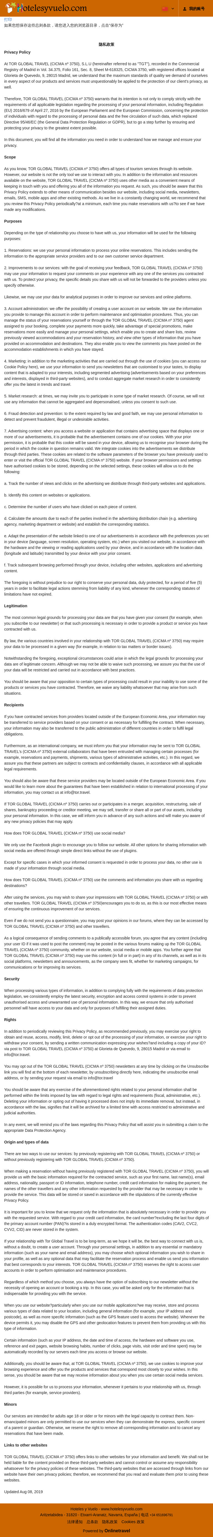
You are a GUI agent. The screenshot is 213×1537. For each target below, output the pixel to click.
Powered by (106, 1531)
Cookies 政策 (132, 1522)
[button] (167, 8)
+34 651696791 (161, 1515)
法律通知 (75, 1522)
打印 (8, 19)
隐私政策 (110, 1522)
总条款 (92, 1522)
